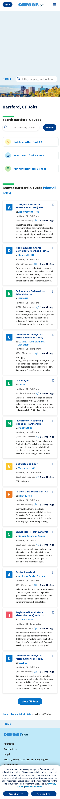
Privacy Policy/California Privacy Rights (26, 759)
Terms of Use (11, 764)
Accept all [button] (14, 793)
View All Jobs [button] (30, 701)
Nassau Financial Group (31, 535)
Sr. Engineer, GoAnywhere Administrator (30, 293)
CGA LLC (22, 662)
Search (50, 127)
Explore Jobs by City (21, 714)
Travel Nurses (25, 619)
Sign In (7, 4)
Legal (7, 754)
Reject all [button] (42, 793)
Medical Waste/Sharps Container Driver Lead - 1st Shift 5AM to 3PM (31, 249)
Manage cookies (33, 786)
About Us (9, 743)
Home (5, 714)
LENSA (21, 384)
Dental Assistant (25, 572)
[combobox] (21, 127)
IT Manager (22, 380)
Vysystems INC (26, 468)
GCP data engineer (26, 463)
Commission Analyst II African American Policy (29, 657)
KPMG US (23, 298)
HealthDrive (25, 495)
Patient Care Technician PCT (32, 491)
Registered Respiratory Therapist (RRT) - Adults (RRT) (30, 614)
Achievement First (28, 211)
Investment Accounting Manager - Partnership (29, 422)
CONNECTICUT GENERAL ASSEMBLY (31, 343)
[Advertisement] (30, 41)
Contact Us (10, 749)
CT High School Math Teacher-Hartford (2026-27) (32, 206)
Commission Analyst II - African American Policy (29, 336)
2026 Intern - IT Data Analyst (32, 531)
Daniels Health (26, 255)
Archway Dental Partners (32, 576)
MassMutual (25, 427)
